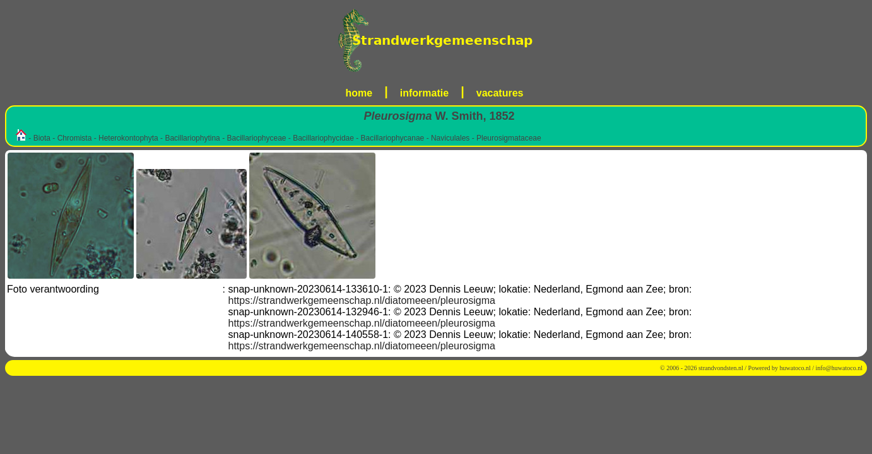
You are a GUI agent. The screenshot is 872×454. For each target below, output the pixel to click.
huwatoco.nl (795, 367)
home (359, 93)
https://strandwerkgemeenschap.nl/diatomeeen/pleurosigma (361, 300)
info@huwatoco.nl (839, 367)
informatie (424, 93)
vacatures (500, 93)
